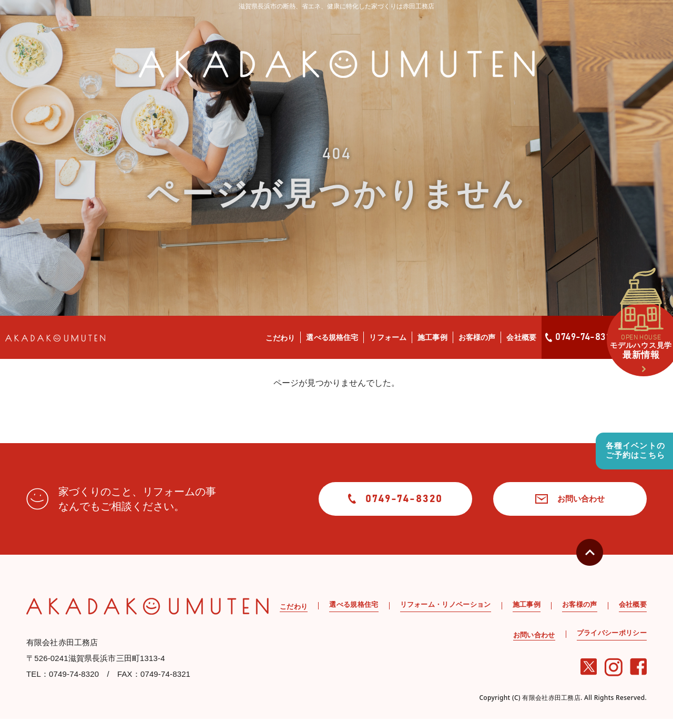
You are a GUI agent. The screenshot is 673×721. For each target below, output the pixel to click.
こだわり (280, 338)
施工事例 (432, 337)
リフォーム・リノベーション (445, 606)
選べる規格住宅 (332, 337)
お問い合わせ (559, 499)
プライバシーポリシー (612, 635)
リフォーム (387, 337)
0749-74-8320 (580, 337)
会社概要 (521, 337)
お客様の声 (477, 337)
